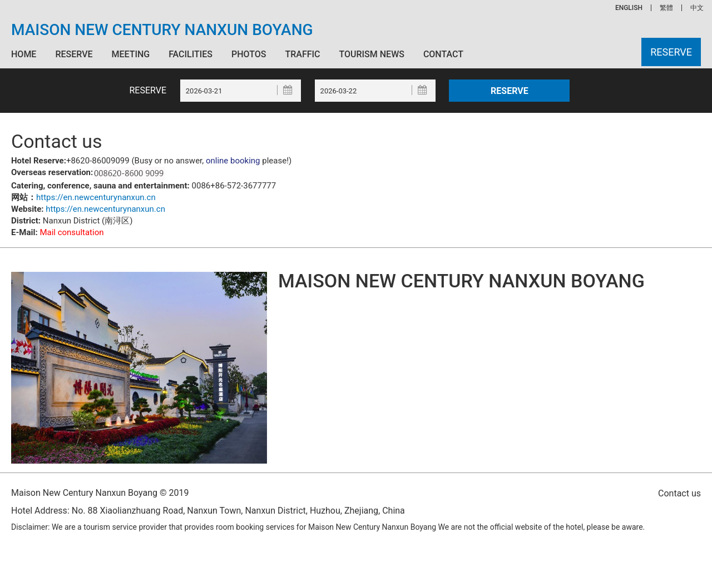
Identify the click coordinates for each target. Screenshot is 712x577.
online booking (233, 161)
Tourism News (371, 54)
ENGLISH (628, 7)
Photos (248, 54)
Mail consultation (71, 232)
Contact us (679, 493)
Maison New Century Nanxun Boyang (162, 30)
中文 (697, 7)
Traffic (302, 54)
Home (23, 54)
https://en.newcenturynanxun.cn (96, 197)
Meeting (130, 54)
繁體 (666, 7)
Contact (443, 54)
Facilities (190, 54)
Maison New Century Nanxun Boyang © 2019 (100, 493)
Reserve (73, 54)
